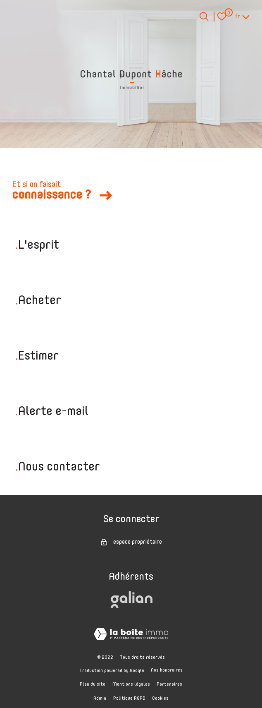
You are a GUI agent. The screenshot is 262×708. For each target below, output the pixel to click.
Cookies (160, 698)
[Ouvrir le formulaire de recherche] (204, 16)
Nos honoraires (167, 670)
